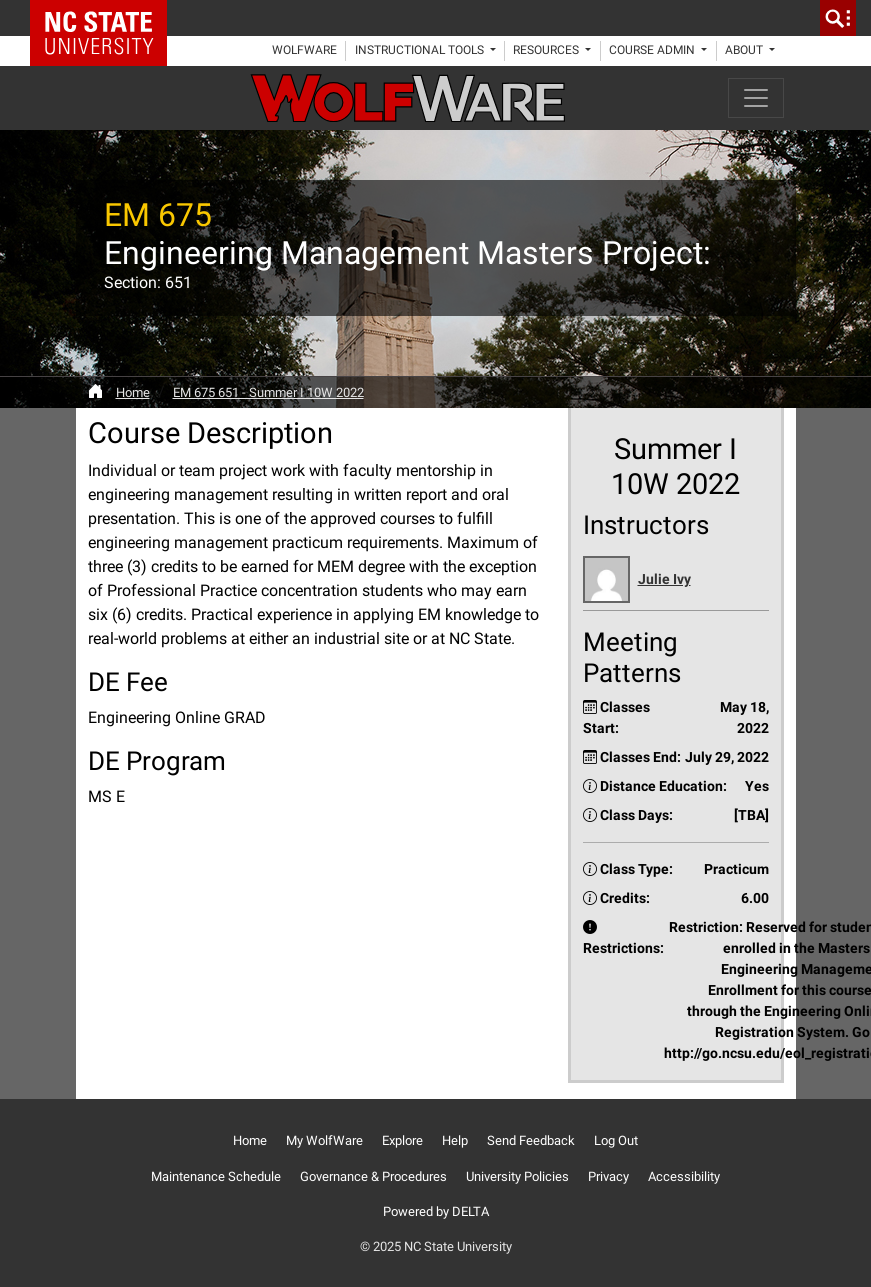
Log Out (616, 1140)
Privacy (608, 1176)
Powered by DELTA (436, 1211)
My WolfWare (324, 1140)
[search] (838, 18)
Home (133, 392)
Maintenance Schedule (216, 1176)
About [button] (745, 50)
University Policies (517, 1176)
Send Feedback (531, 1140)
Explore (402, 1140)
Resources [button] (547, 50)
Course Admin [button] (653, 50)
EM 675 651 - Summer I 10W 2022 (268, 392)
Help (455, 1140)
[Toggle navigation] (756, 98)
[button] (676, 580)
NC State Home (105, 18)
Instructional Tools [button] (421, 50)
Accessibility (684, 1176)
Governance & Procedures (373, 1176)
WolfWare (304, 50)
